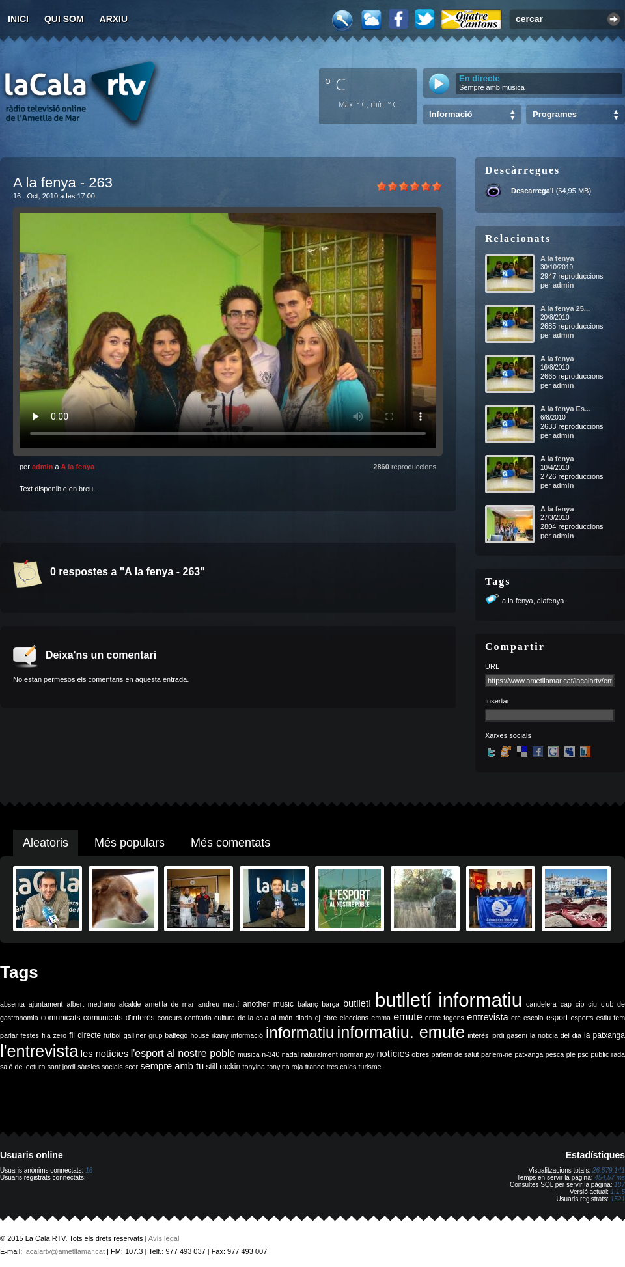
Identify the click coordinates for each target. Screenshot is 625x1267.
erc (516, 1018)
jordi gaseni (509, 1035)
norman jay (357, 1054)
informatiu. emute (401, 1032)
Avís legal (164, 1238)
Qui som (64, 19)
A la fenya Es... (565, 409)
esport (557, 1017)
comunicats (61, 1017)
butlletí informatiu (448, 1000)
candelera (541, 1004)
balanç (308, 1004)
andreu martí (218, 1004)
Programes (555, 114)
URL (492, 666)
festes (29, 1035)
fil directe (85, 1035)
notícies (393, 1053)
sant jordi (62, 1066)
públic (599, 1054)
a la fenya (517, 601)
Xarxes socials (508, 735)
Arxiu (114, 19)
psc (583, 1054)
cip (580, 1004)
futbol (112, 1035)
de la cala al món (265, 1018)
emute (407, 1016)
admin (42, 466)
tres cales (342, 1066)
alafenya (550, 601)
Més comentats (230, 842)
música (249, 1054)
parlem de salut (455, 1054)
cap (566, 1004)
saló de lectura (22, 1066)
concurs (170, 1018)
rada (618, 1054)
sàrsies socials (99, 1066)
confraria (197, 1018)
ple (571, 1054)
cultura (224, 1018)
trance (315, 1066)
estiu (603, 1018)
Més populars (129, 842)
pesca (555, 1054)
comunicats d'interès (119, 1017)
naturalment (319, 1054)
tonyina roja (285, 1066)
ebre (330, 1018)
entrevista (487, 1017)
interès (477, 1035)
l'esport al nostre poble (183, 1053)
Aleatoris (45, 842)
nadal (290, 1054)
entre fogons (444, 1018)
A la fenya (78, 466)
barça (330, 1004)
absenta (12, 1004)
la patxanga (604, 1035)
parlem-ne (496, 1054)
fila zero (54, 1035)
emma (381, 1018)
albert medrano (91, 1004)
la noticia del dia (555, 1035)
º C (335, 84)
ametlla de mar (169, 1004)
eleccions (354, 1018)
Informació (450, 114)
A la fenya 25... (565, 308)
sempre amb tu (172, 1066)
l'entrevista (39, 1051)
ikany (220, 1035)
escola (533, 1018)
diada (303, 1018)
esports (581, 1018)
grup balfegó (168, 1035)
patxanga (528, 1054)
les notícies (104, 1053)
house (199, 1035)
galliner (135, 1035)
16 (88, 1170)
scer (131, 1066)
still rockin (223, 1066)
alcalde (130, 1004)
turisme (370, 1066)
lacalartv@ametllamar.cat (64, 1251)
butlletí (357, 1003)
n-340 (270, 1054)
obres (420, 1054)
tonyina (254, 1066)
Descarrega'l (532, 191)
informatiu (300, 1032)
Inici (18, 19)
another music (268, 1004)
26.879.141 (608, 1170)
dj (317, 1018)
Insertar (497, 701)
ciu (592, 1004)
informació (247, 1035)
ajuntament (46, 1004)
